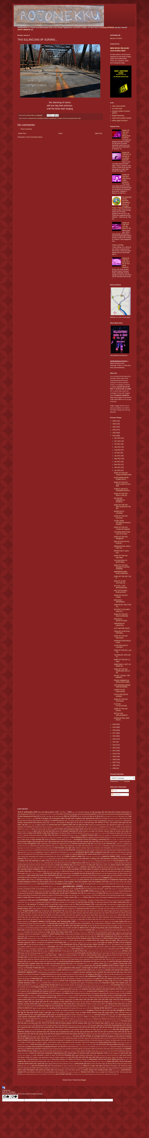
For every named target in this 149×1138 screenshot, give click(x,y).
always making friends (116, 820)
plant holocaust (101, 961)
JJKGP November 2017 (71, 917)
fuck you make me (120, 884)
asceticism (102, 827)
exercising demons (65, 873)
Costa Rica (56, 854)
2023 (114, 430)
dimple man (40, 863)
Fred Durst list (22, 884)
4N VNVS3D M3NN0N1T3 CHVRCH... (119, 500)
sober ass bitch (92, 1004)
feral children (33, 877)
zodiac (114, 1074)
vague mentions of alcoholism (84, 1055)
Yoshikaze (110, 1072)
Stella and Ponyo (27, 1010)
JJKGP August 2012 (125, 911)
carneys (126, 843)
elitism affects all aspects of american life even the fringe (102, 869)
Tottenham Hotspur (116, 1046)
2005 (114, 768)
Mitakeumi (98, 938)
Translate (124, 781)
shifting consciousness (30, 997)
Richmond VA (89, 981)
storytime (57, 1010)
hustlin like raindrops (58, 902)
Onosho (114, 955)
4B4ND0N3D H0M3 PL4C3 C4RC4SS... (121, 572)
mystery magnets (25, 946)
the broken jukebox (65, 1023)
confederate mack (100, 852)
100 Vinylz (108, 812)
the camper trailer (81, 1023)
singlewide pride (49, 999)
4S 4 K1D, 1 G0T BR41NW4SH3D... (121, 586)
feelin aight (106, 875)
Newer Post (22, 133)
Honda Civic (73, 900)
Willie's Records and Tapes (40, 1068)
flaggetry (106, 877)
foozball (45, 882)
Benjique (87, 833)
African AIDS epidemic (34, 820)
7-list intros (121, 816)
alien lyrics (65, 820)
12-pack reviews (120, 812)
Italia (130, 908)
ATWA (118, 827)
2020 (114, 724)
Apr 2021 (117, 462)
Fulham (129, 884)
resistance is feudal (74, 978)
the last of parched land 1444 (111, 1032)
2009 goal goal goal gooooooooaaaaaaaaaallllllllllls (80, 814)
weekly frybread (31, 1061)
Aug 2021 (117, 450)
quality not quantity (97, 970)
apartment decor (101, 824)
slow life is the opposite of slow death (56, 1002)
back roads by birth (44, 829)
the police (76, 1036)
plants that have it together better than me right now (35, 963)
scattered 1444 (126, 989)
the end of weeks (74, 1025)
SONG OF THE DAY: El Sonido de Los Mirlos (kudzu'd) (126, 156)
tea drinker (49, 1021)
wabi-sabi (102, 1057)
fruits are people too (87, 884)
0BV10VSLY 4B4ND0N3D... (120, 601)
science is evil (48, 991)
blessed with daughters (104, 835)
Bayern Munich (22, 831)
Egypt (63, 869)
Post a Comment (26, 129)
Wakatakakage (21, 1059)
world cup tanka (44, 1070)
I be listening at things (100, 902)
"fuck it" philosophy (25, 812)
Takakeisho (72, 1019)
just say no (41, 919)
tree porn (29, 1051)
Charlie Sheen (30, 848)
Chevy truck (47, 848)
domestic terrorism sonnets (37, 865)
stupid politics (109, 1012)
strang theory (80, 1010)
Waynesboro (93, 1059)
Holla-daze (31, 900)
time (94, 1044)
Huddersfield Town (22, 902)
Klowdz (104, 919)
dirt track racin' (49, 863)
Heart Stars (46, 897)
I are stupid (71, 902)
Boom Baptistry (76, 837)
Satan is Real (42, 989)
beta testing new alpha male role (116, 833)
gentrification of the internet (111, 886)
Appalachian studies (115, 824)
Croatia (40, 856)
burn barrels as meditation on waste (120, 839)
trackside (68, 1048)
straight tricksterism (69, 1010)
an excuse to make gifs (65, 822)
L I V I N (79, 921)
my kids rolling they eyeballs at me (37, 944)
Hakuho (117, 893)
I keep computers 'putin (65, 904)
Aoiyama (91, 824)
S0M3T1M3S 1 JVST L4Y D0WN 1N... (122, 665)
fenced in (23, 877)
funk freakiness (23, 886)
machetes (27, 932)
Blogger (83, 1080)
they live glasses (80, 1040)
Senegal (75, 993)
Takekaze (104, 1019)
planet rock (90, 961)
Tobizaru (127, 1044)
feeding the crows (95, 875)
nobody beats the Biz (93, 951)
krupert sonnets (22, 921)
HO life (129, 897)
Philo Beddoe (117, 959)
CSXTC (59, 856)
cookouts (128, 852)
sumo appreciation (40, 1015)
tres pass (39, 1051)
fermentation (44, 877)
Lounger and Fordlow (76, 930)
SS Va (89, 1008)
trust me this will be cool (52, 1051)
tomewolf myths (71, 1046)
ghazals (42, 888)
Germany (20, 888)
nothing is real (126, 951)
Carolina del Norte (22, 845)
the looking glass (104, 1034)
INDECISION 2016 (123, 906)
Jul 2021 (117, 453)
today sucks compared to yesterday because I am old (45, 1046)
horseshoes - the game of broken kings (91, 900)
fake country (31, 875)
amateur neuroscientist (25, 822)
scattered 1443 (114, 989)
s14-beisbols (127, 985)
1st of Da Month (58, 814)
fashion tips (55, 875)
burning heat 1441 (41, 841)
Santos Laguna (32, 989)
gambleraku (52, 118)
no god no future (78, 951)
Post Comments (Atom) (34, 137)
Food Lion (73, 879)
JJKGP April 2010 (81, 911)
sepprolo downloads (100, 993)
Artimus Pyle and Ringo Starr (75, 827)
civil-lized (69, 850)
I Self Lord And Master (82, 904)
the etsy (84, 1025)
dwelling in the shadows (88, 867)
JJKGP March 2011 (96, 915)
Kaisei (55, 919)
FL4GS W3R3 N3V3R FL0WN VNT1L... (121, 478)
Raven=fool (45, 974)
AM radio (126, 820)
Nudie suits (24, 953)
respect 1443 (124, 978)
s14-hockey (61, 987)
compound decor (82, 852)
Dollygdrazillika (22, 865)
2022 (114, 433)
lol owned (27, 930)
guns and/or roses (89, 893)
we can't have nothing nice (110, 1059)
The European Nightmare (95, 1025)
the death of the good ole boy (117, 1023)
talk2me (120, 1019)
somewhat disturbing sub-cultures (73, 1006)
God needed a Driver (90, 888)
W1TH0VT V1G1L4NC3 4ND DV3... (122, 610)
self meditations (32, 993)
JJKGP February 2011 (62, 913)
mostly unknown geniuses (77, 940)
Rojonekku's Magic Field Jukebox (113, 983)
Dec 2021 (117, 438)
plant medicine (123, 961)
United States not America (76, 1053)
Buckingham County (81, 839)
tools (92, 1046)
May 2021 (117, 459)
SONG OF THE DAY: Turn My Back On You (126, 225)
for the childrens (57, 882)
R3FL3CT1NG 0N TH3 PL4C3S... (121, 542)
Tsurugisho (65, 1051)
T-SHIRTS (63, 1019)
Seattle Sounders (120, 991)
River (126, 981)
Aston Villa (111, 827)
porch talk (46, 965)
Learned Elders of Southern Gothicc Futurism (108, 923)
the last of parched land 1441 (40, 1032)
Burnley (101, 841)
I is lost (51, 904)
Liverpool (63, 928)
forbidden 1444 (100, 882)
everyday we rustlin (98, 871)
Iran (118, 908)
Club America (29, 852)
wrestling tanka (103, 1070)
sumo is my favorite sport (59, 1015)
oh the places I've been (84, 953)
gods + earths (104, 888)
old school (31, 955)
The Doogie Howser (51, 1025)
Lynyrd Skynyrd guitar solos (120, 930)
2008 (114, 759)
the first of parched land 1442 (72, 118)
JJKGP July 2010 (126, 913)
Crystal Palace (49, 856)
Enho (50, 871)
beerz (30, 833)
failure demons (124, 873)
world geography (59, 1070)
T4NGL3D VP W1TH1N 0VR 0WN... (122, 632)
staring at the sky (101, 1008)
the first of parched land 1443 (48, 1027)
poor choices (36, 965)
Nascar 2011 (63, 946)
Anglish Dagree (41, 824)
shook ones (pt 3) (82, 997)
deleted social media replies (67, 860)
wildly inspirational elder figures (72, 1065)
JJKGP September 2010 (105, 917)
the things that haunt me (98, 1038)
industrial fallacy (23, 908)
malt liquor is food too (79, 932)
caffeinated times (64, 843)
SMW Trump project (44, 1004)
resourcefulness (88, 978)
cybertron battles (108, 856)
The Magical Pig (117, 1034)
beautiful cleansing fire (70, 831)
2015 (114, 739)
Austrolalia (126, 827)
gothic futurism (57, 891)
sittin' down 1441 (81, 999)
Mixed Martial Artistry (111, 938)
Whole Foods (91, 1063)
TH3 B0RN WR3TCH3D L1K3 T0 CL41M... (122, 533)
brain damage (36, 839)
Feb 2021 (117, 467)
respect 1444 (22, 981)
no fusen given (65, 951)
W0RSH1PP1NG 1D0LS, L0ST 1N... (122, 547)
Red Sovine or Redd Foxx (117, 976)
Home (60, 133)
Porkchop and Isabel (57, 965)
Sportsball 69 (65, 1008)
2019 (114, 727)
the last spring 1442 (40, 1034)
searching (110, 991)
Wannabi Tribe (46, 1059)
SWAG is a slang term (91, 1016)
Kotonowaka (111, 919)
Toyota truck (30, 1049)
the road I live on (40, 1038)
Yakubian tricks (86, 1072)
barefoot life (87, 829)
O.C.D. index (47, 953)
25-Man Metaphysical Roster (27, 816)
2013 (114, 745)
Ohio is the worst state (102, 953)
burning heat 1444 (89, 841)
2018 (114, 730)
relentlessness (47, 978)
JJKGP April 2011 (95, 911)
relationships (35, 978)
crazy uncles (21, 856)
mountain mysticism (24, 942)
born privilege (89, 837)
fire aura (97, 877)
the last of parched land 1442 (63, 1032)
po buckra (89, 963)
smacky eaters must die (119, 1001)
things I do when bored (113, 1040)
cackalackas (44, 843)
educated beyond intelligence (30, 869)
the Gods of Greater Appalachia (44, 1029)
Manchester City (93, 932)
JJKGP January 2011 (95, 913)
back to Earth (58, 829)
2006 (114, 765)
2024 (114, 427)
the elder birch (63, 1025)
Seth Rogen (31, 995)
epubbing (57, 871)
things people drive (105, 1042)
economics (127, 867)
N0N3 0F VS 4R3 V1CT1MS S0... (120, 582)
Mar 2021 (117, 464)
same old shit (127, 987)
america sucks (41, 822)
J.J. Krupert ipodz (26, 911)
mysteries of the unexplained (122, 944)
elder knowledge (73, 869)
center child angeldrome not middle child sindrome (75, 845)
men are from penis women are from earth (80, 936)
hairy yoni (109, 893)
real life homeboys (114, 974)
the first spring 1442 (92, 1027)
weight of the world (55, 1061)
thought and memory (23, 1044)
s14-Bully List (24, 987)
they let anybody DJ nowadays (62, 1040)
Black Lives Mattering (61, 835)
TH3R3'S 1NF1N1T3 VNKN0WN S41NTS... (122, 490)
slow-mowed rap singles (101, 1002)
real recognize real (35, 976)
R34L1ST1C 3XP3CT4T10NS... (121, 620)
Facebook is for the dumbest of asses (106, 873)
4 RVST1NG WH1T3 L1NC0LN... (121, 646)
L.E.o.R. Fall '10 (91, 921)
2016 (114, 736)
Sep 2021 (117, 447)
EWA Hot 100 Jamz (49, 873)
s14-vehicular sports (110, 987)
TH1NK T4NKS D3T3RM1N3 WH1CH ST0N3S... (122, 522)
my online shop (117, 108)
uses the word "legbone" (24, 1055)
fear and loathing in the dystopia (78, 875)
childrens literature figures (83, 848)
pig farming (63, 961)
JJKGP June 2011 (66, 915)
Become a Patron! (116, 38)
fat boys (64, 875)
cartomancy (33, 845)
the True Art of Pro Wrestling (117, 1038)
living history (100, 928)
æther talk (122, 818)
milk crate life (60, 938)
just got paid (32, 919)
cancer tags (97, 843)
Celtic (56, 845)
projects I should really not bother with (88, 968)
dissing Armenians (108, 863)
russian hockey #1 (70, 985)
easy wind (119, 867)
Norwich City (116, 951)
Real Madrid (126, 974)
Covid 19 (103, 854)
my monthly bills (66, 944)
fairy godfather (21, 875)
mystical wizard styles (39, 946)
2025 (114, 424)
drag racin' (92, 865)
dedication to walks (38, 861)
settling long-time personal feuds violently (49, 995)
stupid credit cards (57, 1012)
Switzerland (34, 1019)
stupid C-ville (43, 1012)
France (111, 881)
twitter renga (91, 1051)
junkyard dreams (122, 917)
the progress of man (112, 1036)
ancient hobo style (119, 822)
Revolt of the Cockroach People (70, 981)
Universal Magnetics (96, 1053)
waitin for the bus (124, 1057)
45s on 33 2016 (95, 816)
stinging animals (40, 1010)
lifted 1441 (58, 926)
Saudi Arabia (53, 989)
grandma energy (99, 891)
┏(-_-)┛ (74, 812)
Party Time (83, 957)
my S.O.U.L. (108, 944)
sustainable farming (60, 1016)
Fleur (128, 877)
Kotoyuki (127, 919)
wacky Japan (111, 1057)
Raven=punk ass (80, 974)
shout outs (127, 997)
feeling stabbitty (117, 875)
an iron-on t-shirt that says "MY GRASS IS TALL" (93, 822)
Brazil (46, 839)
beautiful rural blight (89, 831)
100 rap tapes (96, 812)
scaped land (64, 989)
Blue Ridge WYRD (43, 837)
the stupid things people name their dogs (75, 1038)
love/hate (88, 930)
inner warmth (37, 908)
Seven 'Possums (68, 995)
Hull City (32, 902)
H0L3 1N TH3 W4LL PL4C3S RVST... (120, 591)
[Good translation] (6, 1097)
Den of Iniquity (82, 860)
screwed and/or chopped (95, 991)
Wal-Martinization (33, 1059)
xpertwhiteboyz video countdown (55, 1072)
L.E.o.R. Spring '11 (105, 921)
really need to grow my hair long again (54, 976)
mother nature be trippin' (108, 940)
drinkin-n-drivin (52, 867)
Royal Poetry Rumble (48, 985)
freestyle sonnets (62, 884)
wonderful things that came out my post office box (93, 1068)
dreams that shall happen (37, 867)
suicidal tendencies (24, 1015)
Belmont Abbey (66, 833)
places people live (77, 961)
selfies (67, 993)
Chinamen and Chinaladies (102, 848)
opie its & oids (124, 955)
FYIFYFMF (45, 886)
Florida (32, 879)
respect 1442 (111, 978)
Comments (116, 794)
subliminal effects (124, 1012)
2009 (114, 756)
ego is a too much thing (51, 869)
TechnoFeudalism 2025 (61, 1021)
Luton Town (98, 930)
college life (53, 852)
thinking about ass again (123, 1042)
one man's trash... (51, 955)
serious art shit (119, 993)
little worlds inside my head (49, 928)
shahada (109, 995)
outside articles (44, 957)
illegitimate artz (54, 906)
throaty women (49, 1044)
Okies (113, 953)
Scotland (58, 991)
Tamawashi (128, 1019)
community (71, 852)
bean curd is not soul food (42, 831)
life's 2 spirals (47, 926)
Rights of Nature (103, 981)
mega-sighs (21, 936)
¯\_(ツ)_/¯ (63, 812)
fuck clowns (109, 884)
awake (19, 829)
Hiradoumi (123, 897)
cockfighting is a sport (41, 852)
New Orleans (65, 949)
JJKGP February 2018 (79, 913)
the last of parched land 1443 (87, 1032)
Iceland (37, 906)
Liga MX (89, 925)
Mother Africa (91, 940)
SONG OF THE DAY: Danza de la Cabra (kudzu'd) (126, 178)
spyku (74, 1008)
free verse (51, 884)
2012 (114, 748)
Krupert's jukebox (38, 921)
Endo (33, 871)
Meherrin (45, 936)
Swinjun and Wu (22, 1019)
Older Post (98, 133)
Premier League (118, 966)
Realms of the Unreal (76, 976)
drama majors (103, 865)
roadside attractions (24, 983)
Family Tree (43, 875)
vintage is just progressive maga (42, 1057)
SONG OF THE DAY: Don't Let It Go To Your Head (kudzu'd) (126, 262)
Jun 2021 (117, 456)
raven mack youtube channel (121, 118)
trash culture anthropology (114, 1048)
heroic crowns (69, 897)
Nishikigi (45, 951)
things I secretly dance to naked (31, 1042)
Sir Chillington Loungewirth (64, 999)
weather (20, 1061)
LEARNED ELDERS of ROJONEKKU (80, 923)
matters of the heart (121, 934)
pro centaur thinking (50, 968)
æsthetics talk (113, 818)
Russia (60, 985)
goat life (78, 889)
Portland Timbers (70, 965)
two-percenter (102, 1051)
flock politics (22, 879)
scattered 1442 (100, 989)
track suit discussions (55, 1048)
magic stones (50, 932)
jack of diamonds (44, 911)
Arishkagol (29, 827)
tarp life (22, 1021)
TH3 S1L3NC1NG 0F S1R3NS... (121, 695)
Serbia (111, 993)
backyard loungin (73, 829)
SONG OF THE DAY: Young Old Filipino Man (122, 474)
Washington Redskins (58, 1059)
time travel (102, 1044)
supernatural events (124, 1015)
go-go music (69, 888)
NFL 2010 (20, 951)
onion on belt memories (89, 955)
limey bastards (126, 925)
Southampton (125, 1006)
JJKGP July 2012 (38, 915)
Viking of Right (24, 1057)
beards (57, 831)
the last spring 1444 (74, 1034)
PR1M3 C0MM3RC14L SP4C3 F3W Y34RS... (122, 681)
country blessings (78, 854)
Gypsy (100, 893)
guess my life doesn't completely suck (68, 893)
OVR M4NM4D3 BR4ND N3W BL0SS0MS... (122, 686)
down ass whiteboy (62, 865)
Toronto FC (105, 1046)
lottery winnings (62, 930)
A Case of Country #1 (26, 818)
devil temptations (119, 861)
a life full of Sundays (41, 818)
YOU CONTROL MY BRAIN (46, 1074)
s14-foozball (51, 987)
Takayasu (96, 1019)
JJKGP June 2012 (81, 915)
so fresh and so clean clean (61, 1004)
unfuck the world (35, 1053)
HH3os (85, 897)
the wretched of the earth (40, 1040)
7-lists (129, 816)
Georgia (127, 886)
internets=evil (81, 908)
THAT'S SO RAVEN (48, 1023)
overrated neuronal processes (61, 957)
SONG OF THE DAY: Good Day (121, 517)
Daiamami (123, 856)
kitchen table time (93, 919)
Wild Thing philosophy (54, 1065)
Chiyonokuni (126, 848)
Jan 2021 (117, 470)
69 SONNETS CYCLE (110, 816)
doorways (51, 865)
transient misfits (90, 1048)
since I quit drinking (37, 999)
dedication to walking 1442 (112, 858)
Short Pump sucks (95, 997)
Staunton (115, 1008)
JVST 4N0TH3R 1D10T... (122, 628)
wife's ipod (26, 1065)
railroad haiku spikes (121, 970)
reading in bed (92, 974)
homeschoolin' (61, 900)
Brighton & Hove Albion (58, 839)
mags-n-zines (63, 932)
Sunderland (89, 1014)
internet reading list (68, 908)
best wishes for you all (98, 833)
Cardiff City (119, 843)
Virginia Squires (60, 1057)
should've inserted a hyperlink (112, 997)
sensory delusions (86, 993)
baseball (105, 829)
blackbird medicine (43, 118)
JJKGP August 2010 (110, 911)
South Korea (115, 1006)
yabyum (76, 1072)
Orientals (21, 957)
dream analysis (116, 865)
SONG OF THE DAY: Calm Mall (121, 556)
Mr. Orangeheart (39, 942)
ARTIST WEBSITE (24, 30)
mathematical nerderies (104, 934)
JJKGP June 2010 (52, 915)
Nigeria (28, 951)
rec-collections (91, 976)
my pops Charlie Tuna (93, 944)
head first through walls (117, 895)
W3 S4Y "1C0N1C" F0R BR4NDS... (122, 676)
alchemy (55, 820)
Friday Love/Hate (117, 245)
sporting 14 (53, 1008)
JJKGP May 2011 (23, 917)
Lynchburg (106, 930)
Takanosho (88, 1019)
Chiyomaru (117, 848)
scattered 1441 (87, 989)
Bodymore (66, 837)
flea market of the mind (119, 877)
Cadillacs (54, 843)
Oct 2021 (117, 444)
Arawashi (127, 824)
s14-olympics (69, 987)
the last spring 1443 (57, 1034)
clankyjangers (80, 850)
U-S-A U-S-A (112, 1051)
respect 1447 (34, 981)
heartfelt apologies (57, 897)
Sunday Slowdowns (77, 1014)
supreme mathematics (29, 1017)
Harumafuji (59, 895)
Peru (110, 959)
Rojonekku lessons (93, 983)
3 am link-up (49, 816)
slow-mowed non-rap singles (81, 1001)
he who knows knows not (100, 895)
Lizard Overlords (113, 928)
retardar (54, 980)
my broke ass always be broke (108, 942)
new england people (53, 949)
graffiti (86, 891)
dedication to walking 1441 (91, 858)
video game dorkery (125, 1055)
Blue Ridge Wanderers (29, 837)
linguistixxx (20, 928)
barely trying (97, 829)
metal (98, 936)
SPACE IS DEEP (23, 1008)
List (27, 928)
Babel (33, 829)
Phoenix (20, 961)
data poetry (52, 858)
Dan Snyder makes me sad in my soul (37, 858)
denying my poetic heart (102, 860)
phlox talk (126, 959)
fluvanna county (42, 879)
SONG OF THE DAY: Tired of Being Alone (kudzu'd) (126, 134)
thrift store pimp (36, 1044)
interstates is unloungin (96, 908)
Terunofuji (107, 1021)
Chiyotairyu (29, 850)
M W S (20, 932)
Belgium (56, 833)
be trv (29, 831)
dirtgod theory (76, 863)
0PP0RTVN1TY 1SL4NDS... (119, 512)
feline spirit (128, 875)
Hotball (127, 900)
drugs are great (65, 867)
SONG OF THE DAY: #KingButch (121, 537)
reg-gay (26, 978)
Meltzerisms (61, 936)
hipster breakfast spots (110, 897)
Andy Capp (31, 824)
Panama (75, 957)
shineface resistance (46, 997)
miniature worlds (85, 938)
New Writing (76, 949)
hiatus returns (96, 897)
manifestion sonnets (24, 934)
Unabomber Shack (123, 1051)
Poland (109, 963)
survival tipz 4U (45, 1017)
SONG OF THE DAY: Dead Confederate (121, 615)
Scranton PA (81, 991)
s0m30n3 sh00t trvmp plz (92, 985)
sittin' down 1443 (110, 999)
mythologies (51, 947)
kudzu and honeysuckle (61, 921)
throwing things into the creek (66, 1044)
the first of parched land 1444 (72, 1027)
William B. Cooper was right (92, 1066)
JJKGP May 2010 (123, 915)
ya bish (70, 1072)
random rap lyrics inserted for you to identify (88, 972)
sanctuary (22, 989)
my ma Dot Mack (54, 944)
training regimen (78, 1048)
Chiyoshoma (21, 850)
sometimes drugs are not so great (48, 1006)
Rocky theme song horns (61, 983)
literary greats (34, 928)
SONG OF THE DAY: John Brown (121, 700)
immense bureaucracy (70, 906)
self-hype (45, 993)
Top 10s (98, 1046)
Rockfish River (46, 983)
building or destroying (99, 839)
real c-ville (103, 974)
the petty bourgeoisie (65, 1036)
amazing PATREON (107, 27)
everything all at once (114, 871)
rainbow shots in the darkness (47, 972)
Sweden (112, 1016)
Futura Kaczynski (34, 886)
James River (57, 911)
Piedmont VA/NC (51, 961)
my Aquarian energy (90, 942)
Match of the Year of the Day (85, 934)
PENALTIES (122, 957)
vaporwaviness (100, 1055)
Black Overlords (74, 835)
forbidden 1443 (86, 882)
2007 (114, 762)
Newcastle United (114, 949)
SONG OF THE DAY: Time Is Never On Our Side (122, 484)
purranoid (71, 970)
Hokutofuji (22, 900)
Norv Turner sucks (106, 951)
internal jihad (55, 908)
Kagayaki (48, 919)
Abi (100, 818)
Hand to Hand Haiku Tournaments (28, 895)
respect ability (46, 980)
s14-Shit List (89, 987)
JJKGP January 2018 (111, 913)
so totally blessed (80, 1004)
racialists (108, 970)
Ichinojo (44, 906)
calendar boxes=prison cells (81, 843)
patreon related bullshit (96, 957)
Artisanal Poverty (92, 827)
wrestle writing (88, 1070)
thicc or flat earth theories (95, 1040)
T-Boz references (53, 1019)
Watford (71, 1059)
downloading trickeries (79, 865)
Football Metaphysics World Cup (28, 882)
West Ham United (90, 1061)
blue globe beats (117, 835)
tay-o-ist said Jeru (39, 1021)
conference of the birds (117, 852)
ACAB (105, 818)
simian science (22, 999)
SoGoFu (102, 1004)
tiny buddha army (115, 1044)
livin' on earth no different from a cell (80, 928)
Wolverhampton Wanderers (68, 1068)
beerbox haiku (22, 833)
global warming (57, 888)
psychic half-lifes (124, 968)
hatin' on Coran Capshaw (83, 895)
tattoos (28, 1021)
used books (124, 1053)
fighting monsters (61, 877)
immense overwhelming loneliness (90, 906)
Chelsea (38, 848)
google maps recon (36, 891)
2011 (114, 751)
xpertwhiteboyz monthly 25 (35, 1072)
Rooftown (27, 985)
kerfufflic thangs (63, 919)
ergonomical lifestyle (68, 871)
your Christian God (62, 1074)
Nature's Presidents (118, 946)
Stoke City (49, 1010)
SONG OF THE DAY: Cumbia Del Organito (122, 528)
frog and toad (75, 884)
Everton (87, 871)
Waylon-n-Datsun (81, 1059)
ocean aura (70, 953)
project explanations (65, 968)
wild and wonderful (38, 1066)
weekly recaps (42, 1061)
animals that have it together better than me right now (67, 825)
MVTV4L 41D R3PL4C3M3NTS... (121, 714)
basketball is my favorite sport (119, 829)
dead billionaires (63, 858)
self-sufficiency (57, 993)
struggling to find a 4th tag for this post (100, 1010)
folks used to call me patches (60, 879)
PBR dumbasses (112, 957)
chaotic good (121, 845)
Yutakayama (107, 1074)
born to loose (100, 837)
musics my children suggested (75, 942)
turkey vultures (80, 1051)
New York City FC (88, 949)
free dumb (41, 884)
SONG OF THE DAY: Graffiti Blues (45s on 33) (122, 671)
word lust (122, 1068)
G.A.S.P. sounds (55, 886)
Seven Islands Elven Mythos (83, 995)
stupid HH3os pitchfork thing (91, 1012)
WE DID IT (126, 1059)
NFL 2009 (125, 949)
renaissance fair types (59, 978)
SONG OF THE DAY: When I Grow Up (121, 494)
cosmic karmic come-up (42, 854)
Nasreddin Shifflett (75, 946)
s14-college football (37, 987)
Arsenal (37, 827)
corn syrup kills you (26, 854)
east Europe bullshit (107, 867)
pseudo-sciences (111, 968)
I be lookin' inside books (118, 902)
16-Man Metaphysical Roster (43, 814)
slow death (35, 1002)
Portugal (79, 965)
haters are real (69, 895)
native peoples (88, 947)
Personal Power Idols (98, 959)
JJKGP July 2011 (25, 915)
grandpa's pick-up (112, 891)
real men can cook (23, 976)
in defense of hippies (109, 906)
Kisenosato (82, 919)
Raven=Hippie (57, 974)
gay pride (86, 886)
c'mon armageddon (29, 843)
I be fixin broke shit (84, 902)
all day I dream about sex (77, 820)
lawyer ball (32, 923)
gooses (47, 891)
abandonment (33, 118)
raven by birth (111, 972)
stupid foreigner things (72, 1012)
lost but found (49, 930)
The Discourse (37, 1025)
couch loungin (65, 854)
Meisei (53, 936)
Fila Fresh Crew (74, 877)
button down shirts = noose (114, 841)
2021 (114, 435)
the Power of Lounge (91, 1036)
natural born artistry (102, 946)
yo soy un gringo (99, 1072)
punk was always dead (24, 970)
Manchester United (106, 932)
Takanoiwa (80, 1019)
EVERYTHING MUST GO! (34, 873)
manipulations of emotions (40, 934)
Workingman (31, 1070)
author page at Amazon (120, 120)
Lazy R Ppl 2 (42, 923)
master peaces (68, 934)
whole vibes (101, 1063)
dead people (74, 858)
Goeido (113, 888)
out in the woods (32, 957)
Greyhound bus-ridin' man (43, 893)
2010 (114, 754)
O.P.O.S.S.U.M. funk (59, 953)
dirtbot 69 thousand (63, 863)
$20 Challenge (85, 812)
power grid (88, 966)
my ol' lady (79, 944)
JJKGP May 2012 (37, 917)
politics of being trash (120, 963)
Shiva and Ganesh (62, 997)
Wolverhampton (55, 1068)
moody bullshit (55, 940)
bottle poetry (25, 839)
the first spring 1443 (109, 1027)
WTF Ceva (116, 1070)
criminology (31, 856)
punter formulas (38, 970)
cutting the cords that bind (93, 856)
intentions (45, 908)
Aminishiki (52, 822)
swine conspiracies (123, 1016)
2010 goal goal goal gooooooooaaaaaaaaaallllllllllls (114, 814)
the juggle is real (106, 1029)
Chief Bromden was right (62, 848)
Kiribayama (73, 919)
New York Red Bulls (101, 949)
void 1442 (71, 1057)
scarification (75, 989)
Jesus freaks (68, 911)
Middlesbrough (31, 938)
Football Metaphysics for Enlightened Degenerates (110, 879)
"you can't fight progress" (46, 812)
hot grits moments (118, 900)
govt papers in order (73, 891)
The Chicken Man (98, 1023)
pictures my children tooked (35, 961)
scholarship (36, 991)
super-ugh (112, 1014)
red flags (104, 976)
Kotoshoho (120, 919)
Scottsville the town (69, 991)
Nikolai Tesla (36, 951)
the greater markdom (63, 1029)
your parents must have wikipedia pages (82, 1074)
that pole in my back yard (29, 1023)
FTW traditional (100, 884)
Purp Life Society (49, 970)
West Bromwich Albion (76, 1061)
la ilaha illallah (118, 921)
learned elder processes (57, 923)
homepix (59, 118)
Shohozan (72, 997)
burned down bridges (25, 841)
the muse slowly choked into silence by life (43, 1036)
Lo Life (124, 928)
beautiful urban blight (122, 831)
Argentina (20, 827)
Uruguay (115, 1053)
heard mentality (35, 897)
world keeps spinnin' (74, 1070)
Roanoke (37, 983)
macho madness (38, 932)
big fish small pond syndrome (33, 835)
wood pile (114, 1068)
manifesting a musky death (122, 932)
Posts (114, 790)
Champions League (109, 845)
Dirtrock (88, 863)
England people (41, 871)
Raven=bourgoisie (33, 974)
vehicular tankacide (112, 1055)
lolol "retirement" (38, 930)
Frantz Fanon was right (122, 881)
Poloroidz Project (23, 966)
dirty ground (96, 863)
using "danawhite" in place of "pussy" (44, 1055)
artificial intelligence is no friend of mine (53, 827)
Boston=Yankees (111, 837)
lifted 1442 (69, 926)
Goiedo (120, 888)
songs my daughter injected (93, 1006)
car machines (107, 843)
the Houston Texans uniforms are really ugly (85, 1029)
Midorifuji (40, 938)
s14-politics (79, 987)
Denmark (90, 860)
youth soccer (98, 1074)
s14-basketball (115, 985)
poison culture (98, 963)
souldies (106, 1006)
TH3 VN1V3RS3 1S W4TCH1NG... (120, 561)
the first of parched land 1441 (116, 1025)
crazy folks (125, 854)
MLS (122, 938)
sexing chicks (99, 995)
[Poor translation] (14, 1097)
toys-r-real (41, 1049)
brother (70, 839)
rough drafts (35, 985)
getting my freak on (31, 888)
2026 (114, 421)
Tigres (89, 1044)
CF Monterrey (97, 845)
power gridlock (102, 966)
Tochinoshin (21, 1046)
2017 (114, 733)
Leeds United (127, 923)
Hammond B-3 (126, 893)
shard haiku (118, 995)
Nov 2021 (117, 441)
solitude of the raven (114, 1004)
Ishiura (124, 908)
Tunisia (72, 1051)
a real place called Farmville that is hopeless (67, 818)
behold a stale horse (44, 833)
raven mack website (118, 106)
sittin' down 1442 (96, 999)
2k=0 (41, 816)
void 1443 (81, 1057)
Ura (109, 1053)
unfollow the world (22, 1053)
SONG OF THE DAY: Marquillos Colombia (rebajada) (121, 567)
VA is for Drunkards (64, 1055)
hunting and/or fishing (42, 902)
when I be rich (119, 1061)
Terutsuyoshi (115, 1021)
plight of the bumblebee (76, 963)
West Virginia (101, 1061)
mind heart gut (72, 938)
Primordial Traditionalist (33, 968)
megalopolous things (33, 936)
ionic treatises (111, 908)
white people (79, 1063)
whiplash (70, 1063)
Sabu (119, 987)
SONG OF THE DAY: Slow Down (121, 637)
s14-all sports (104, 985)
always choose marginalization (98, 820)
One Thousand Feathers (69, 955)
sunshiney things (99, 1015)
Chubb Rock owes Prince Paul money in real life (49, 850)
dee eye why (53, 860)
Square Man (82, 1008)
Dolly (127, 863)
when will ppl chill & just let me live (55, 1063)
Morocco (64, 940)
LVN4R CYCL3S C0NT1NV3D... (120, 690)
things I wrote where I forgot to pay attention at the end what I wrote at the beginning (69, 1042)
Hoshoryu (108, 900)
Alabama (46, 820)
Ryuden (81, 985)
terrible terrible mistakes (95, 1021)
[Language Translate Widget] (122, 778)
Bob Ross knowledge (55, 837)
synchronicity (43, 1019)
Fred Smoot (32, 884)
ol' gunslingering (122, 953)
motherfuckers (124, 940)
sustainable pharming (75, 1016)
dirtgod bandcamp (118, 115)
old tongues (40, 955)
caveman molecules (45, 845)
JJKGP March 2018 (110, 915)
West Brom (65, 1061)
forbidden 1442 (73, 882)
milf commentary (49, 938)
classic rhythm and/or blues (94, 850)
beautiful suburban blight (105, 831)
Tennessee (84, 1021)
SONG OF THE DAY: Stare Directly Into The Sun (122, 506)
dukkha (76, 867)
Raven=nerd (68, 974)
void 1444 (92, 1057)
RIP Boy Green (117, 980)
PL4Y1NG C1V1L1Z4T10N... (121, 705)
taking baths (113, 1019)
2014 (114, 742)
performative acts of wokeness (80, 959)
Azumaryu (26, 829)
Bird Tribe (48, 835)
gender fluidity (96, 886)
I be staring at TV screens (35, 904)
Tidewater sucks (80, 1044)
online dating (105, 955)
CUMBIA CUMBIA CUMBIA (73, 856)
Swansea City (104, 1016)
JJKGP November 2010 (53, 917)
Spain (34, 1008)
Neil (26, 949)
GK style (49, 888)
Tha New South (126, 1021)
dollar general (119, 863)
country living (92, 854)
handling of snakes (47, 895)
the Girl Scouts (28, 1029)
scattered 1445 (24, 991)
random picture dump (65, 972)
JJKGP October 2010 (88, 917)
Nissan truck (53, 951)
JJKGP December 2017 (45, 913)
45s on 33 (68, 816)
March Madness (55, 934)
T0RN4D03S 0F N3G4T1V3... (119, 624)
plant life (112, 961)
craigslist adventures (114, 854)
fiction (51, 877)
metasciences (108, 936)
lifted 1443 (80, 926)
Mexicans (21, 938)
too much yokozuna (83, 1046)
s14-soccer (99, 987)
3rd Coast (58, 816)
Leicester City (23, 925)
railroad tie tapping (25, 972)
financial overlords (86, 877)
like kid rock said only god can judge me (107, 925)
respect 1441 (99, 978)
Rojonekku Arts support (78, 983)
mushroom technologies (55, 942)
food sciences (84, 879)
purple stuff (61, 970)
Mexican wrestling (122, 936)
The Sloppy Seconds (55, 1038)
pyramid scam (82, 970)
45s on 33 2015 (82, 816)
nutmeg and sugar (35, 953)
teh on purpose (74, 1021)
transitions (100, 1048)
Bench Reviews (78, 833)
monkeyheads (43, 940)
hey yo (79, 897)
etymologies (80, 871)
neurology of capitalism (37, 949)
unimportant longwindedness (54, 1053)
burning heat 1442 (57, 841)
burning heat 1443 (73, 841)
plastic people (61, 963)
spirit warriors (42, 1008)
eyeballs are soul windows (82, 873)
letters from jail (34, 925)
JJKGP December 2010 (27, 913)
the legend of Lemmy (90, 1034)
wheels (109, 1061)
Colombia (62, 852)
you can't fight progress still (29, 1074)
